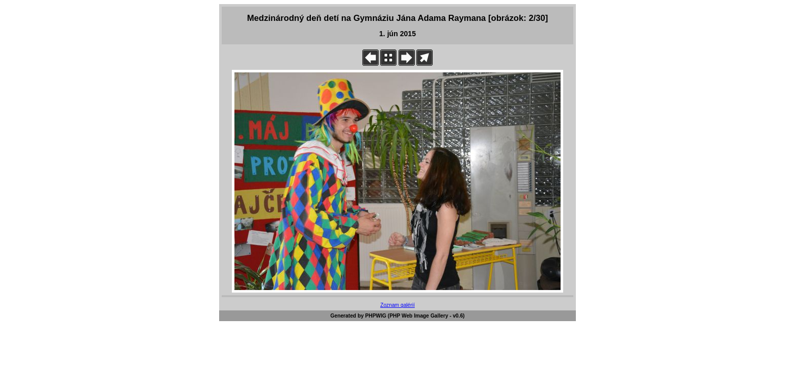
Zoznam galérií (397, 305)
